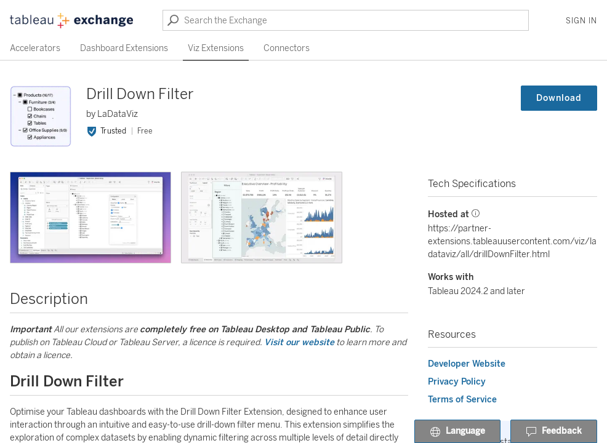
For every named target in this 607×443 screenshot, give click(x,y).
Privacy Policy (457, 382)
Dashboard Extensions (124, 48)
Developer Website (466, 364)
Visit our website (299, 342)
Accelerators (35, 48)
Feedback (554, 431)
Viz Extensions (216, 48)
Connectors (286, 48)
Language (457, 431)
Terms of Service (462, 399)
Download (559, 98)
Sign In (581, 21)
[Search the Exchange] (346, 20)
